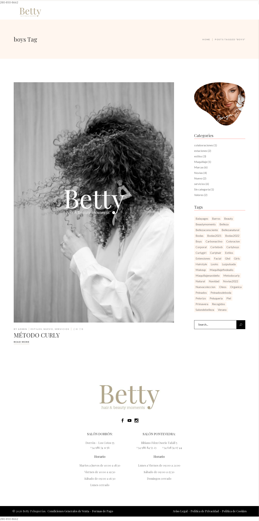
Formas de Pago (102, 511)
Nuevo (48, 329)
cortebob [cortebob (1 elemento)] (216, 247)
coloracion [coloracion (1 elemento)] (233, 241)
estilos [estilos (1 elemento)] (229, 252)
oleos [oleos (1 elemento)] (222, 287)
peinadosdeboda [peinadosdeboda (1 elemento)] (221, 292)
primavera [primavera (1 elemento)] (202, 304)
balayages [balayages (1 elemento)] (202, 218)
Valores (198, 195)
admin (22, 329)
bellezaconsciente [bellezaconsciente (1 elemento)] (207, 230)
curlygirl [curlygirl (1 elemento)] (201, 252)
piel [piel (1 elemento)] (228, 298)
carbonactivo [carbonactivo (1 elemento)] (214, 241)
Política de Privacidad (205, 511)
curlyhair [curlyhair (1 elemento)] (215, 252)
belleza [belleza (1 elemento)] (224, 224)
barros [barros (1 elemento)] (216, 218)
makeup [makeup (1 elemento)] (201, 269)
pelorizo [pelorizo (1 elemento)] (201, 298)
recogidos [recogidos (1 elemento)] (218, 304)
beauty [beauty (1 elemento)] (228, 218)
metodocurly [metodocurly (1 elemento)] (231, 275)
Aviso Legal (180, 511)
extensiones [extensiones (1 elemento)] (203, 258)
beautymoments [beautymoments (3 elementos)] (206, 224)
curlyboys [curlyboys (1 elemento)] (232, 247)
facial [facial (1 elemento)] (217, 258)
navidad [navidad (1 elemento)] (214, 281)
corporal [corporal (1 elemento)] (201, 247)
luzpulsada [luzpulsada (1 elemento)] (229, 264)
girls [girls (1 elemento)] (237, 258)
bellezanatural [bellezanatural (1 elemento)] (230, 230)
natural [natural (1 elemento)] (200, 281)
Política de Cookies (234, 511)
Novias (198, 172)
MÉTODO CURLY (37, 335)
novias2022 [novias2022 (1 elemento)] (230, 281)
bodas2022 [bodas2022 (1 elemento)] (232, 235)
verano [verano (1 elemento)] (222, 309)
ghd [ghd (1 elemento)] (227, 258)
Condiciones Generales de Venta (68, 511)
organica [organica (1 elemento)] (236, 287)
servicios (62, 329)
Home (206, 39)
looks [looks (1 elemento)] (214, 264)
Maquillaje (200, 161)
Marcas (199, 167)
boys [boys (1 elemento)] (199, 241)
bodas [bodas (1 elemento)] (199, 235)
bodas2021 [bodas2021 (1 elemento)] (214, 235)
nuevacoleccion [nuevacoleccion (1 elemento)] (205, 287)
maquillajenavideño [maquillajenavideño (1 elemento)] (208, 275)
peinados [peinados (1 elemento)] (201, 292)
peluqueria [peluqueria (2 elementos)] (216, 298)
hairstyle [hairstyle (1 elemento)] (201, 264)
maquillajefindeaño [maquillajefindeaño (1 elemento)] (221, 269)
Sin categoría (202, 189)
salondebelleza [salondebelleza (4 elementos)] (205, 309)
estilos (36, 329)
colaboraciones (203, 145)
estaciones (200, 150)
